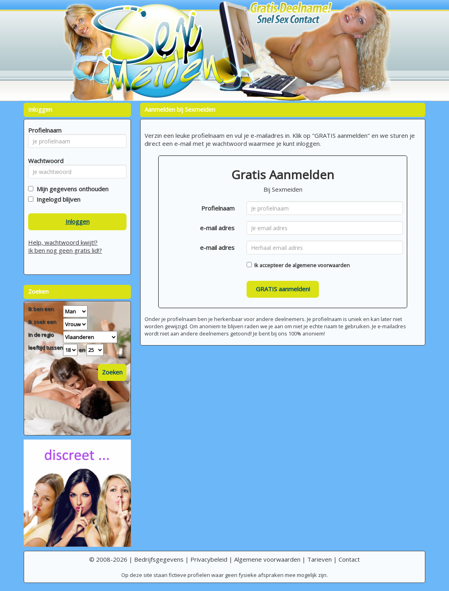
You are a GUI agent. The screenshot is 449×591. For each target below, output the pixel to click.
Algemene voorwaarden (267, 559)
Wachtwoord (43, 161)
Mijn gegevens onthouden (70, 189)
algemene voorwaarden (321, 265)
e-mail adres (217, 228)
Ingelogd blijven (56, 199)
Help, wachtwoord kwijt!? (63, 242)
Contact (349, 559)
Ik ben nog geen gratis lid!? (65, 250)
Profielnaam (218, 208)
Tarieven (319, 559)
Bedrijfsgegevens (159, 559)
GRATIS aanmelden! (283, 289)
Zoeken (112, 372)
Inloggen (77, 221)
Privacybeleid (208, 559)
